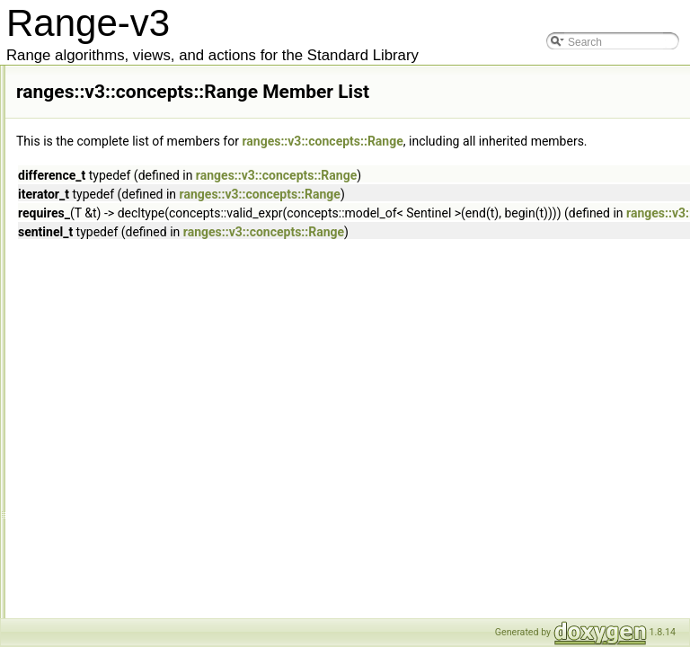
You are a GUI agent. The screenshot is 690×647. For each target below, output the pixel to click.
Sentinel (121, 569)
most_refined (133, 134)
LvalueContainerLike (151, 74)
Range (118, 351)
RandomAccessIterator (157, 292)
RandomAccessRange (155, 312)
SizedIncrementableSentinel (169, 608)
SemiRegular (133, 549)
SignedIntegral (137, 588)
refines (118, 391)
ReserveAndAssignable (158, 489)
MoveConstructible (146, 173)
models (119, 94)
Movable (122, 153)
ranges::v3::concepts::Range (564, 141)
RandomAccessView (151, 331)
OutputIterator (135, 193)
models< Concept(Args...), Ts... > (181, 114)
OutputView (130, 232)
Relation (122, 450)
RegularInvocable (144, 430)
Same (116, 509)
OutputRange (134, 213)
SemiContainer (137, 529)
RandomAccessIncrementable (174, 272)
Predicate (125, 252)
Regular (121, 410)
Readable (125, 371)
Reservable (129, 470)
